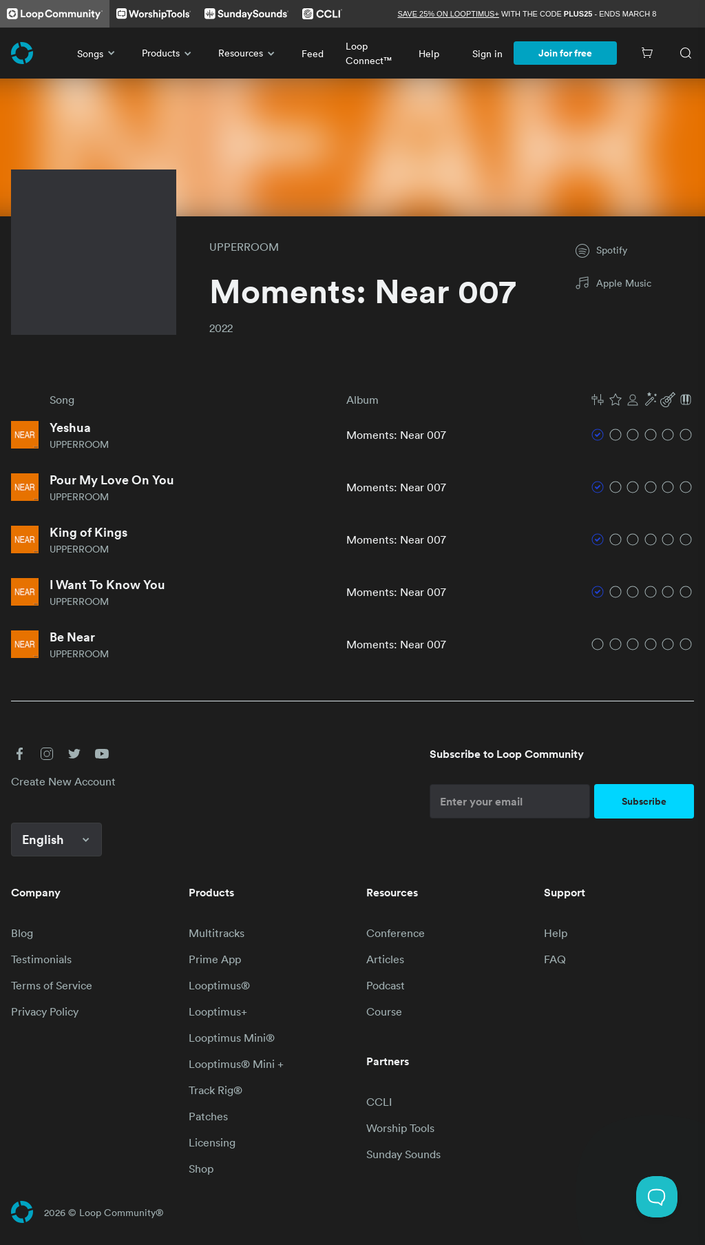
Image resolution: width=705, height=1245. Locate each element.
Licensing (212, 1142)
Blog (22, 933)
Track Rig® (215, 1090)
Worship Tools (400, 1128)
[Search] (685, 53)
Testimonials (41, 959)
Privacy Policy (44, 1011)
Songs (98, 53)
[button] (641, 399)
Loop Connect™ (369, 53)
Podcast (385, 985)
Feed (313, 53)
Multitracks (216, 933)
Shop (201, 1168)
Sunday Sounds (403, 1154)
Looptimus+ (218, 1011)
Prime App (215, 959)
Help (429, 53)
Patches (208, 1116)
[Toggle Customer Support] (656, 1196)
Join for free (565, 53)
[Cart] (647, 53)
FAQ (555, 959)
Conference (395, 933)
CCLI (379, 1102)
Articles (385, 959)
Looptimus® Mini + (236, 1064)
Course (384, 1011)
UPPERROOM (244, 247)
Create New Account (63, 781)
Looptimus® (219, 985)
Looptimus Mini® (232, 1038)
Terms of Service (51, 985)
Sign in (487, 53)
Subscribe (644, 801)
